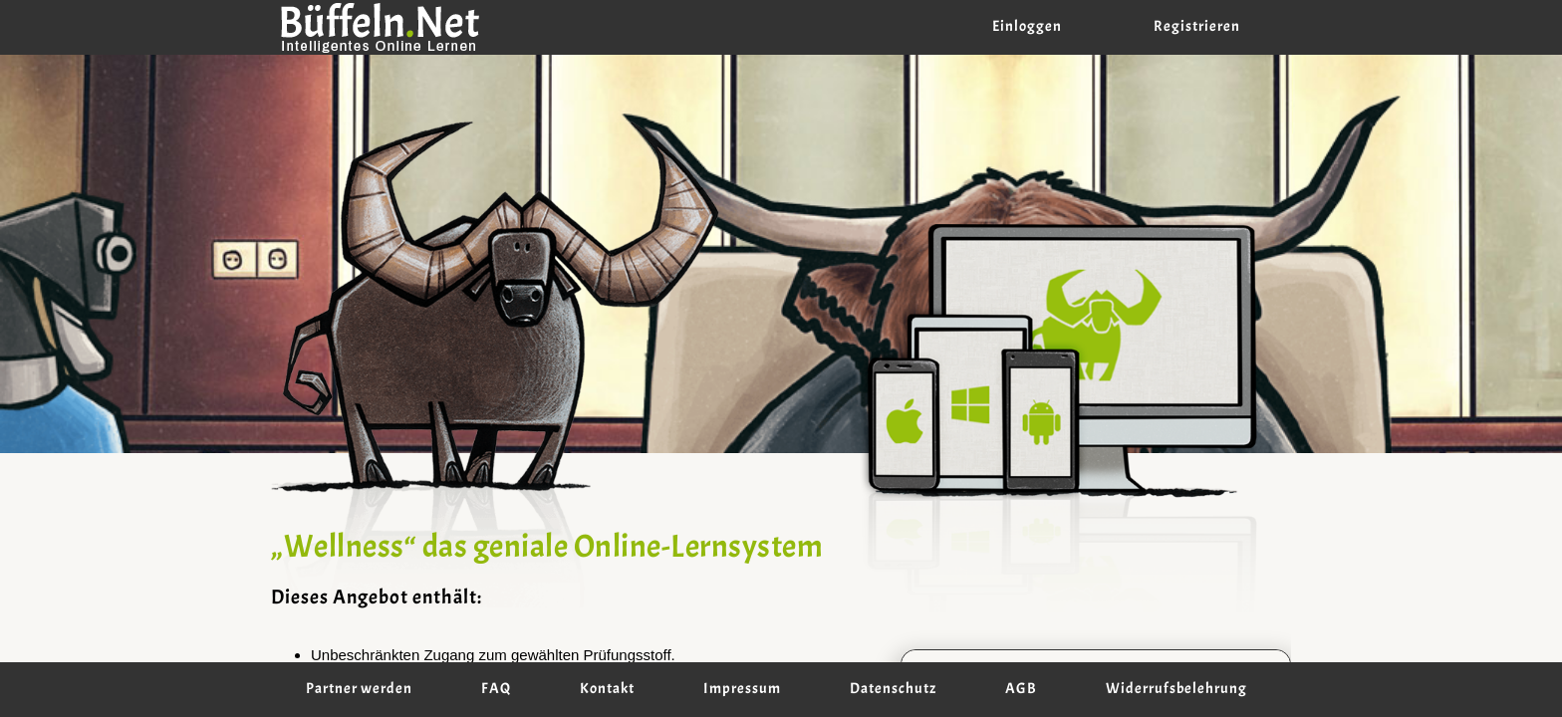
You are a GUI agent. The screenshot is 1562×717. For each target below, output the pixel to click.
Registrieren (1197, 27)
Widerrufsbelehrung (1176, 689)
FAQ (496, 689)
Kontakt (607, 689)
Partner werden (359, 689)
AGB (1021, 689)
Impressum (742, 689)
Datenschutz (893, 689)
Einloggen (1027, 27)
